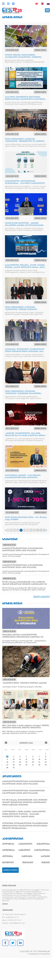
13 (33, 759)
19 (26, 762)
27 (33, 765)
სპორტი (45, 856)
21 (39, 762)
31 (13, 767)
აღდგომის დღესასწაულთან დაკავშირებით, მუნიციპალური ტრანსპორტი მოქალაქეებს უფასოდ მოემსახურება (25, 825)
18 (20, 762)
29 (45, 765)
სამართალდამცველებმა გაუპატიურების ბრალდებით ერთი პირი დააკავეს (23, 782)
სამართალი (25, 844)
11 (41, 530)
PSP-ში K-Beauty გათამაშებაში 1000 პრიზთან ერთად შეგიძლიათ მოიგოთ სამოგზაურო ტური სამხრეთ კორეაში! (24, 802)
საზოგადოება (42, 850)
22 (45, 762)
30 (7, 767)
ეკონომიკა (8, 850)
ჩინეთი (46, 862)
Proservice (44, 954)
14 (39, 759)
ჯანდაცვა (27, 856)
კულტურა (7, 856)
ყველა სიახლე (41, 597)
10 (37, 530)
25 (20, 765)
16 (7, 762)
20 (33, 762)
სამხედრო (24, 850)
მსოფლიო (8, 862)
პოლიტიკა (8, 844)
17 (13, 762)
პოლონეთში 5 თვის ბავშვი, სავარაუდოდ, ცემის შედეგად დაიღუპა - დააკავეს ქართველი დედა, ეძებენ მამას (24, 814)
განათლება (43, 844)
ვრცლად (5, 904)
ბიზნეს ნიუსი (12, 17)
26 (26, 765)
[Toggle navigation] (47, 10)
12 (44, 530)
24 (13, 765)
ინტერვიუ (27, 862)
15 (45, 759)
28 (39, 765)
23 (7, 765)
